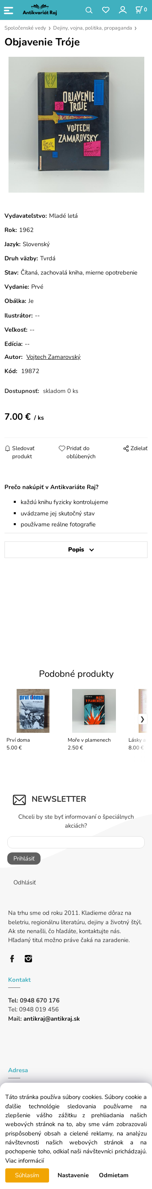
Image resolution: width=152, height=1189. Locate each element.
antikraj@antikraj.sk (52, 1019)
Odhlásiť (24, 882)
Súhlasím (27, 1175)
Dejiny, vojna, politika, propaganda (92, 28)
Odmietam (113, 1175)
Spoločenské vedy (25, 28)
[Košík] (141, 9)
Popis (76, 549)
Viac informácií (24, 1161)
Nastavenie (73, 1175)
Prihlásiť (23, 858)
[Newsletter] (75, 842)
